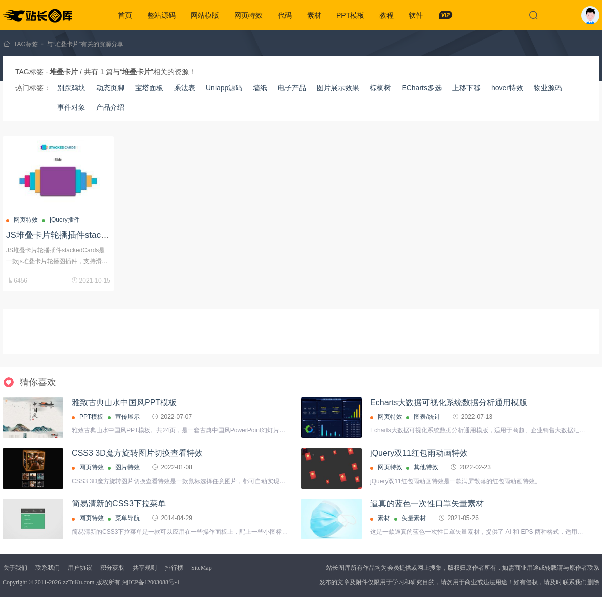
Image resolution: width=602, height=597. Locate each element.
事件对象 (71, 107)
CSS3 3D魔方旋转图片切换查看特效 (137, 453)
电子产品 (292, 88)
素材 (314, 15)
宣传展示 (127, 416)
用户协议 (80, 567)
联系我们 (47, 567)
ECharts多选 (422, 88)
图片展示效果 (338, 88)
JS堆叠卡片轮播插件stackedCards (72, 235)
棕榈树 (380, 88)
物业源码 (548, 88)
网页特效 (248, 15)
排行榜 (174, 567)
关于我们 (15, 567)
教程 (386, 15)
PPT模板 (350, 15)
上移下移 (466, 88)
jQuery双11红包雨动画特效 (419, 453)
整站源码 (161, 15)
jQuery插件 (64, 219)
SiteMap (201, 567)
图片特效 (127, 467)
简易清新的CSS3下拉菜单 (119, 503)
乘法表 (184, 88)
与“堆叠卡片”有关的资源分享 (85, 44)
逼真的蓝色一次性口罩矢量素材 (427, 503)
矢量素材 (414, 518)
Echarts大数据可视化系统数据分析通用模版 (448, 402)
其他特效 (426, 467)
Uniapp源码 (224, 88)
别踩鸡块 (71, 88)
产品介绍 (110, 107)
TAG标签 (26, 44)
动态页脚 (110, 88)
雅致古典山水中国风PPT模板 (124, 402)
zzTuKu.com (78, 582)
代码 (285, 15)
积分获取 (112, 567)
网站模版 (205, 15)
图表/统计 (427, 416)
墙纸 (260, 88)
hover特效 (507, 88)
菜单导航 (127, 518)
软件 (416, 15)
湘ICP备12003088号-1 (151, 582)
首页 (125, 15)
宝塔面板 (149, 88)
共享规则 (145, 567)
